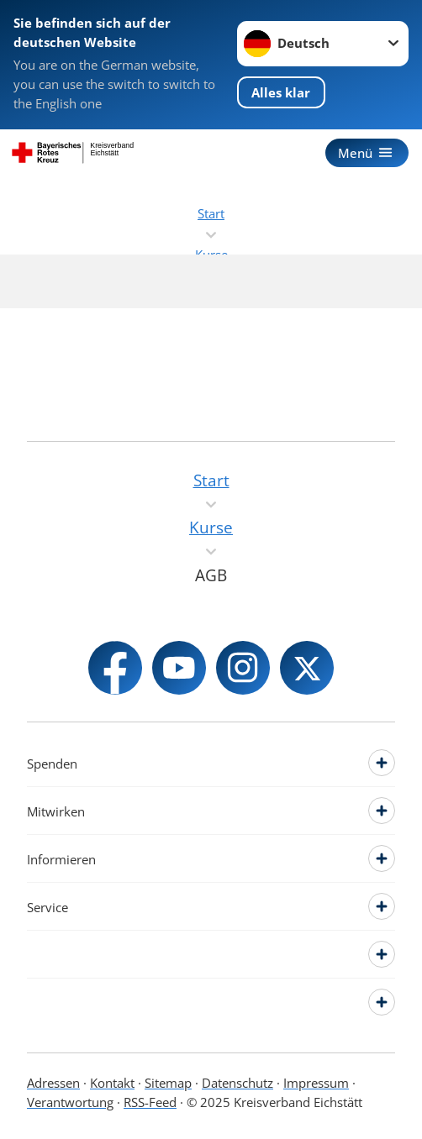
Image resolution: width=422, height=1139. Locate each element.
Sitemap (168, 1082)
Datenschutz (237, 1082)
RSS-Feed (150, 1102)
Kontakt (112, 1082)
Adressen (53, 1082)
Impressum (316, 1082)
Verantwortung (70, 1102)
